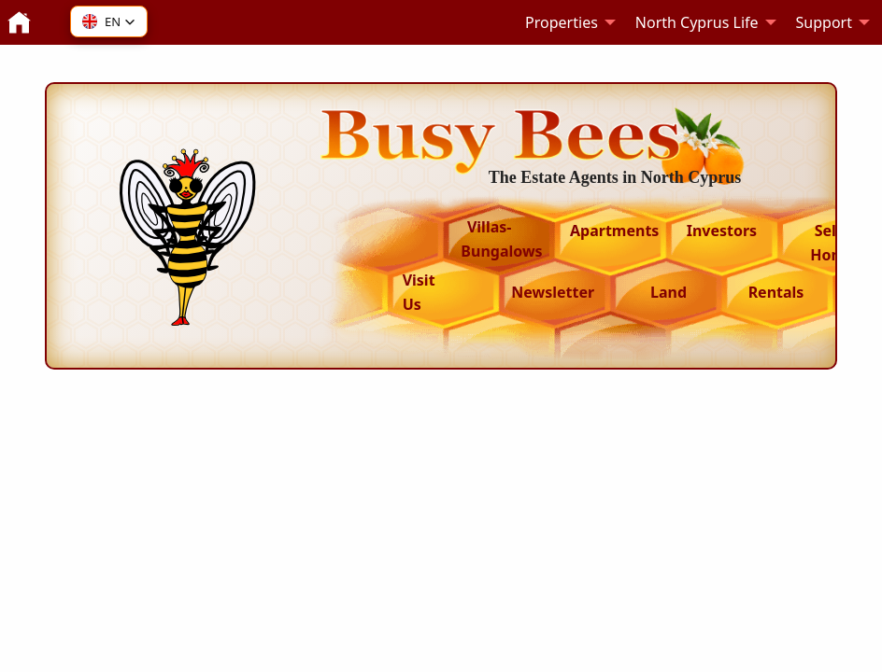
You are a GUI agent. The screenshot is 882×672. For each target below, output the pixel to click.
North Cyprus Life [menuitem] (697, 22)
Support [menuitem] (824, 22)
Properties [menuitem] (561, 22)
